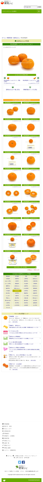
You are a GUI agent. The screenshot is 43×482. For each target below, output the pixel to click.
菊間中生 (8, 286)
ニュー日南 (26, 295)
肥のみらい (17, 300)
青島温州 (8, 276)
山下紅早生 (17, 305)
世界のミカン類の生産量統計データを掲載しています (21, 344)
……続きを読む (14, 321)
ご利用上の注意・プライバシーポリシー (25, 455)
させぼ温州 (26, 288)
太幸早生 (26, 290)
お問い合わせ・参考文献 (21, 457)
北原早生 (26, 286)
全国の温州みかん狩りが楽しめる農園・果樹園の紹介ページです (23, 327)
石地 (26, 276)
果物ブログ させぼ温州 (16, 364)
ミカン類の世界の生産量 (16, 342)
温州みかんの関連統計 (15, 336)
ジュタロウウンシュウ (9, 83)
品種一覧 (5, 443)
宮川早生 (17, 302)
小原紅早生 (35, 281)
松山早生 (35, 300)
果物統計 (5, 433)
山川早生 (8, 305)
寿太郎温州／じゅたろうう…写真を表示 (12, 81)
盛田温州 (35, 302)
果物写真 (9, 37)
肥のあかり (35, 298)
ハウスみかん (35, 295)
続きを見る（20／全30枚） (25, 267)
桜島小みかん (17, 288)
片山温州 (26, 283)
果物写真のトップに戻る (30, 89)
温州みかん (16, 37)
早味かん (8, 298)
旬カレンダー (7, 428)
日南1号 (17, 295)
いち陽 (35, 276)
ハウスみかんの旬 (14, 331)
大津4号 (17, 281)
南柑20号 (35, 293)
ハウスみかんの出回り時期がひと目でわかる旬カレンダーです (23, 332)
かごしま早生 (8, 283)
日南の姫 (26, 298)
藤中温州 (26, 300)
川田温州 (35, 283)
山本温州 (26, 305)
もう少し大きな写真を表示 (21, 74)
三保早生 (8, 302)
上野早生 (26, 278)
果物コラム (6, 440)
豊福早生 (26, 293)
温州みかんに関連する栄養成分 (17, 347)
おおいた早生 (8, 281)
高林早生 (35, 290)
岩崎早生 (17, 278)
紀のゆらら (35, 286)
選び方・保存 (7, 426)
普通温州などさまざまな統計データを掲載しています (21, 338)
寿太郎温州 (17, 290)
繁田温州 (35, 288)
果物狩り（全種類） (8, 436)
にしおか (8, 295)
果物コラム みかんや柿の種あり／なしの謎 (20, 355)
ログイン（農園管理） (9, 450)
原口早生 (17, 298)
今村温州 (8, 278)
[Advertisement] (21, 25)
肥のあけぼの (8, 300)
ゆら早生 (35, 305)
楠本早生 (8, 288)
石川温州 (17, 276)
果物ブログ (6, 445)
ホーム (4, 37)
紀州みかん (17, 286)
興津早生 (26, 281)
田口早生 (8, 293)
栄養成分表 (6, 431)
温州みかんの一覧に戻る (13, 89)
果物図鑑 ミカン (14, 316)
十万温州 (8, 290)
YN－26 (8, 307)
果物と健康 (6, 447)
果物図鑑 (5, 424)
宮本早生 (26, 302)
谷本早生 (17, 293)
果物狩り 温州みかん (15, 325)
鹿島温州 (17, 283)
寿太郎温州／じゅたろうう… (12, 102)
